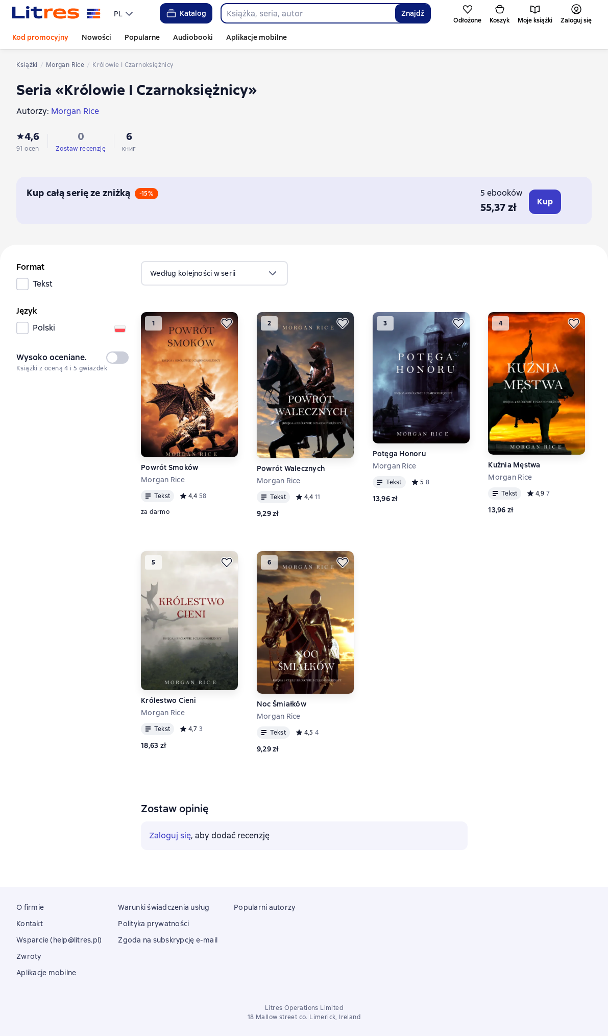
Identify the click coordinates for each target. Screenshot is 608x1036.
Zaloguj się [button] (170, 835)
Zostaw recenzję (81, 148)
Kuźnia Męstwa (514, 464)
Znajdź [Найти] (412, 13)
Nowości (96, 37)
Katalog (185, 13)
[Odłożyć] (227, 323)
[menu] (124, 13)
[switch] (117, 357)
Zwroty (28, 956)
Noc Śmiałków (281, 704)
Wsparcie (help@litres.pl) (59, 940)
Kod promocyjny (40, 37)
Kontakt (29, 923)
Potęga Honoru (399, 453)
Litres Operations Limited (304, 1007)
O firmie (30, 907)
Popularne (142, 37)
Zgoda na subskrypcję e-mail (167, 940)
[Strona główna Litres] (56, 13)
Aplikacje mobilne (256, 37)
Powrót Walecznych (291, 468)
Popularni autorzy (264, 907)
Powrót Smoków (169, 467)
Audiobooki (193, 37)
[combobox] (308, 13)
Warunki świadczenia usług (163, 907)
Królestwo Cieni (168, 700)
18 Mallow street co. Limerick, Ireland (304, 1017)
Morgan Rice (163, 479)
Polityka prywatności (153, 923)
